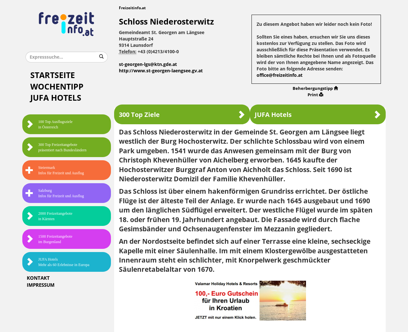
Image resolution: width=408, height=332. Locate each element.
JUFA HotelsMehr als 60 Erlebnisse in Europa (57, 262)
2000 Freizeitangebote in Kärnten (49, 216)
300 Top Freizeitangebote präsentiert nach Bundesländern (56, 147)
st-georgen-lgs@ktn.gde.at (148, 64)
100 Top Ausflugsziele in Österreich (49, 124)
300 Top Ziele (182, 115)
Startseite (52, 75)
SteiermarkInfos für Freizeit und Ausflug (55, 170)
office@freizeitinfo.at (279, 75)
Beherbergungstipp (315, 88)
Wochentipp (57, 86)
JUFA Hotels (55, 98)
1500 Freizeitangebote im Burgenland (49, 239)
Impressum (41, 285)
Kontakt (38, 278)
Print (315, 94)
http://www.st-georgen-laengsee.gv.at (161, 71)
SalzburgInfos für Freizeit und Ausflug (55, 193)
